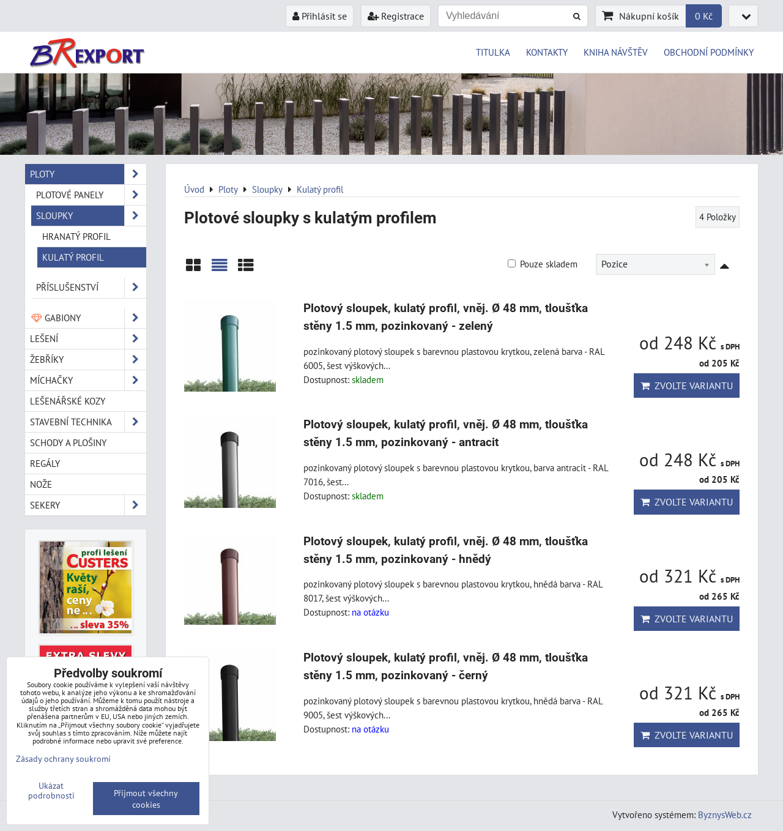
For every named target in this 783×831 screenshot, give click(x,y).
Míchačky (88, 380)
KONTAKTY (547, 52)
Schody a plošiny (68, 442)
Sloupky (91, 216)
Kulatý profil (73, 257)
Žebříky (88, 359)
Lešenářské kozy (67, 401)
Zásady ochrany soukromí (63, 758)
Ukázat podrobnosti (51, 790)
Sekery (88, 505)
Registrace (396, 16)
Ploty (88, 174)
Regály (45, 463)
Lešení (88, 339)
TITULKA (493, 52)
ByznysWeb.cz (725, 814)
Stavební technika (88, 422)
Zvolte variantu (686, 385)
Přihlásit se (319, 16)
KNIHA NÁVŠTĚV (616, 52)
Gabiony (88, 318)
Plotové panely (91, 195)
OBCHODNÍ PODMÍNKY (709, 52)
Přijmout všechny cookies (146, 798)
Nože (41, 484)
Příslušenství (91, 287)
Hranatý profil (76, 236)
